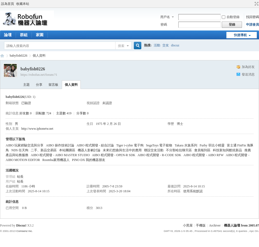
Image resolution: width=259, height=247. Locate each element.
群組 (24, 35)
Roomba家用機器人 (56, 160)
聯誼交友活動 (153, 150)
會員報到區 (202, 150)
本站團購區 (67, 150)
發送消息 (248, 74)
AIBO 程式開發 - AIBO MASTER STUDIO (60, 155)
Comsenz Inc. (24, 230)
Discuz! (21, 225)
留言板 (53, 85)
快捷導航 (240, 35)
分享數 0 (82, 113)
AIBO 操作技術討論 (60, 145)
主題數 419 (63, 113)
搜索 (121, 46)
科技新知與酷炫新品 (227, 150)
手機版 (201, 225)
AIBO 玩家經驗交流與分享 (24, 145)
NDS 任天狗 (19, 150)
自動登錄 (231, 17)
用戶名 (165, 17)
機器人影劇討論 (89, 150)
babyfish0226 (18, 55)
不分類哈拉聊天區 (179, 150)
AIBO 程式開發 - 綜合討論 (95, 145)
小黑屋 (188, 225)
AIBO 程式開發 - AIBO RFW (203, 155)
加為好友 (248, 67)
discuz (175, 45)
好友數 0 (25, 113)
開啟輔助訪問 (251, 3)
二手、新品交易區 (44, 150)
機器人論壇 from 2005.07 (241, 225)
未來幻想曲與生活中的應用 (122, 150)
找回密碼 (252, 17)
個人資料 (71, 85)
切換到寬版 (256, 3)
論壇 (8, 35)
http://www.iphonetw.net (37, 129)
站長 (20, 177)
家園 (39, 35)
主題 (26, 85)
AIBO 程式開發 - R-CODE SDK (159, 155)
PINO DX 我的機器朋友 (88, 160)
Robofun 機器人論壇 (2, 56)
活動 (157, 45)
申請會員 (252, 24)
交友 (165, 45)
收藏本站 (22, 4)
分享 (39, 85)
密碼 (164, 24)
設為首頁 (7, 4)
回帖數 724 (43, 113)
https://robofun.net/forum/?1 (39, 75)
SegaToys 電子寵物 (159, 145)
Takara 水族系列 (186, 145)
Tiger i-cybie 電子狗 (130, 145)
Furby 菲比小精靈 (212, 145)
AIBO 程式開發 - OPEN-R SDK (113, 155)
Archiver (215, 225)
